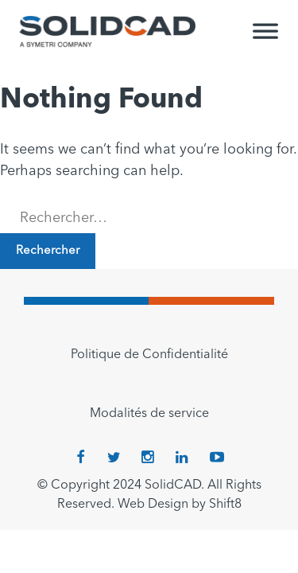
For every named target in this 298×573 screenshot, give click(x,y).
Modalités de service (149, 413)
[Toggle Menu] (265, 38)
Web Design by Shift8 (180, 504)
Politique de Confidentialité (149, 355)
